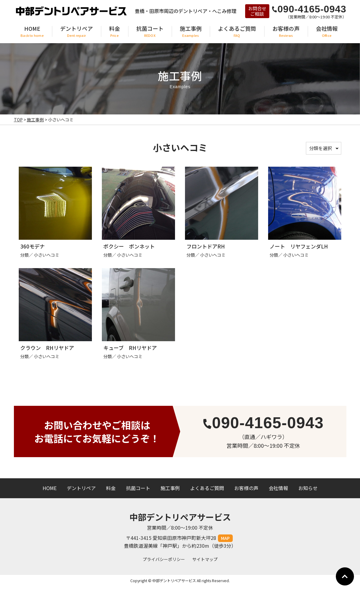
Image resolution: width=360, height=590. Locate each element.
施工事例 (170, 488)
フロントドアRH (205, 246)
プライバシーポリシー (164, 559)
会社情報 (278, 488)
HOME (50, 488)
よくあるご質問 (207, 488)
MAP (225, 538)
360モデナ (32, 246)
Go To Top (345, 576)
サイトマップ (205, 559)
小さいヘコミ (46, 255)
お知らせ (308, 488)
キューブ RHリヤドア (130, 347)
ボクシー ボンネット (129, 246)
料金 (111, 488)
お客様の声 (246, 488)
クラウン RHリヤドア (47, 347)
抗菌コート (138, 488)
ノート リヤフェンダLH (299, 246)
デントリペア (81, 488)
